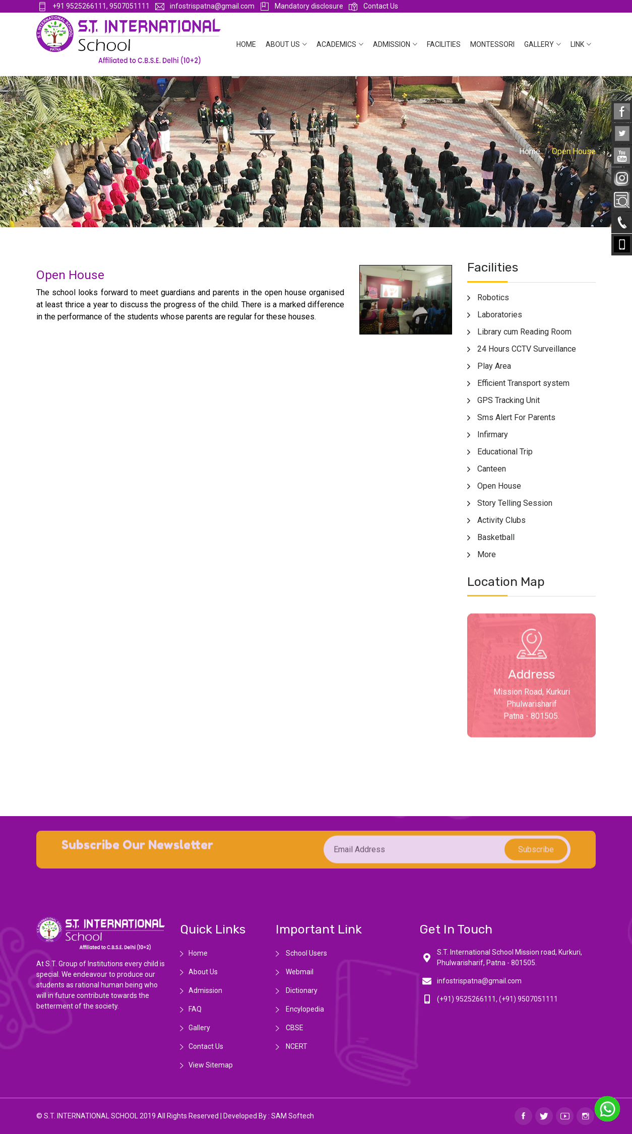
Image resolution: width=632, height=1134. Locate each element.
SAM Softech (292, 1116)
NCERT (295, 1046)
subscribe (536, 855)
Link (577, 44)
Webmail (298, 972)
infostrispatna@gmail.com (205, 6)
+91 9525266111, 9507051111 (94, 6)
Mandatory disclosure (301, 6)
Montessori (492, 44)
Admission (391, 44)
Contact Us (373, 6)
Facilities (444, 44)
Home (246, 44)
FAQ (195, 1009)
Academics (336, 44)
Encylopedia (304, 1009)
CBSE (293, 1028)
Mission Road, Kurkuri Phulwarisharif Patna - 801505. (531, 710)
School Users (305, 953)
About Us (283, 44)
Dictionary (301, 990)
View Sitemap (210, 1065)
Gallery (539, 44)
